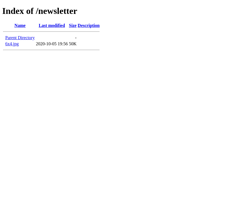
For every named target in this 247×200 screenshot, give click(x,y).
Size (73, 25)
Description (89, 25)
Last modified (52, 25)
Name (20, 25)
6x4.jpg (12, 43)
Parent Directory (20, 37)
